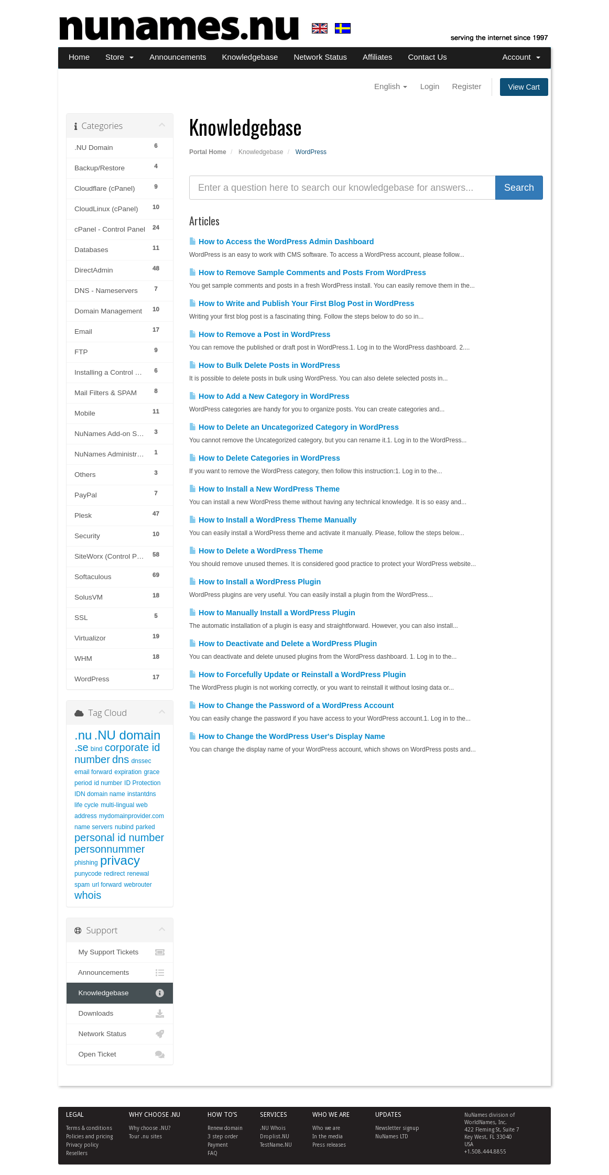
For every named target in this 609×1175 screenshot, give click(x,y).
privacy (120, 860)
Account (521, 56)
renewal (138, 873)
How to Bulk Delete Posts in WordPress (264, 365)
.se (81, 747)
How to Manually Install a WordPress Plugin (272, 612)
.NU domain (127, 735)
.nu (83, 735)
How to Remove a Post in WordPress (260, 334)
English (390, 86)
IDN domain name (99, 794)
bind (97, 749)
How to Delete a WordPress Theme (256, 551)
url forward (107, 884)
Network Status (320, 56)
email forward (93, 772)
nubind (124, 827)
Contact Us (427, 56)
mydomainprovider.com (131, 816)
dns (120, 759)
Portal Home (207, 152)
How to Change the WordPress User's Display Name (287, 736)
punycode (88, 873)
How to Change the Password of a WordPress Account (291, 705)
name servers (93, 827)
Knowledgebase (250, 56)
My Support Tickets (119, 952)
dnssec (141, 761)
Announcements (177, 56)
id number (108, 783)
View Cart (524, 87)
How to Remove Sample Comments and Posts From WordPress (307, 272)
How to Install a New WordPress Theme (264, 489)
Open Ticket (119, 1054)
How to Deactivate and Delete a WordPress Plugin (283, 643)
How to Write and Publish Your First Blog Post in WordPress (302, 303)
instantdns (141, 794)
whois (87, 895)
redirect (114, 873)
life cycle (86, 805)
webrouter (137, 884)
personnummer (109, 849)
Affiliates (377, 56)
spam (82, 884)
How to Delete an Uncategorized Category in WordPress (294, 427)
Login (430, 86)
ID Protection (142, 783)
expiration (128, 772)
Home (79, 56)
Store (119, 56)
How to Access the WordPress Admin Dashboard (281, 241)
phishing (86, 862)
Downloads (119, 1013)
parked (145, 827)
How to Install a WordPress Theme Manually (272, 520)
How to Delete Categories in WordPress (264, 458)
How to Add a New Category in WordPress (269, 396)
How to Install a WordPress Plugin (255, 582)
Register (467, 86)
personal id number (119, 837)
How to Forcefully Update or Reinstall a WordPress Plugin (297, 674)
